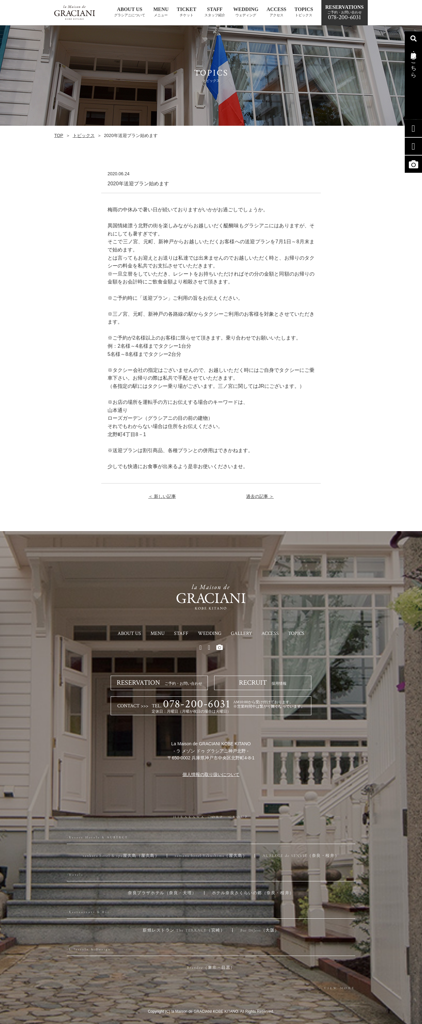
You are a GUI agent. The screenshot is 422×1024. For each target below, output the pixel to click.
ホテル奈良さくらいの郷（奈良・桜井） (253, 892)
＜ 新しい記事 (162, 496)
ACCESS (270, 633)
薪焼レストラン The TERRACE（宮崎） (184, 930)
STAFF (181, 633)
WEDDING (209, 633)
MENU (157, 633)
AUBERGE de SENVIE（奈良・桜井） (300, 855)
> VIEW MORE (337, 988)
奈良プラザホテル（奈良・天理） (162, 892)
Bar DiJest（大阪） (259, 930)
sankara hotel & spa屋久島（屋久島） (121, 855)
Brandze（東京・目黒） (211, 967)
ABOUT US (129, 633)
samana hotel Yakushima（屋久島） (211, 855)
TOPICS (296, 633)
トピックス (84, 135)
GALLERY (241, 633)
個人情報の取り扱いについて (211, 774)
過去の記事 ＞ (260, 496)
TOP (58, 135)
